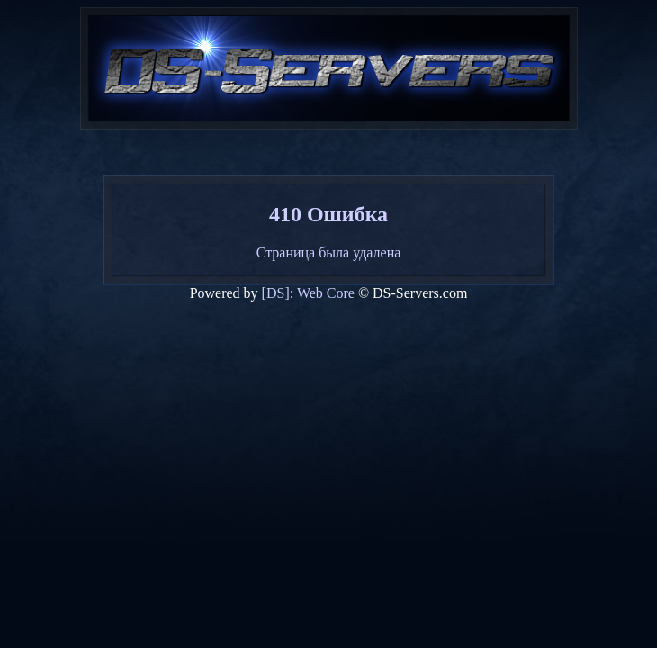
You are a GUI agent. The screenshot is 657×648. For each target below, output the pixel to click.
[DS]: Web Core (308, 293)
